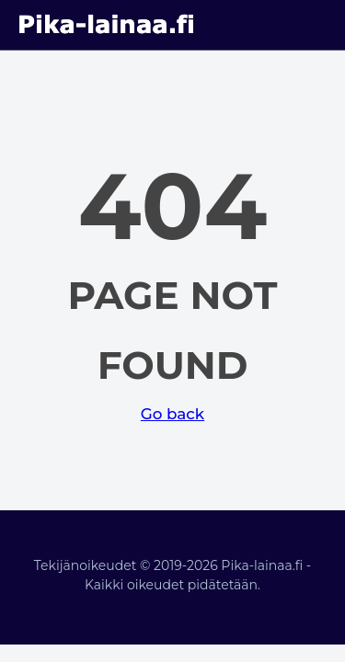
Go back (172, 414)
